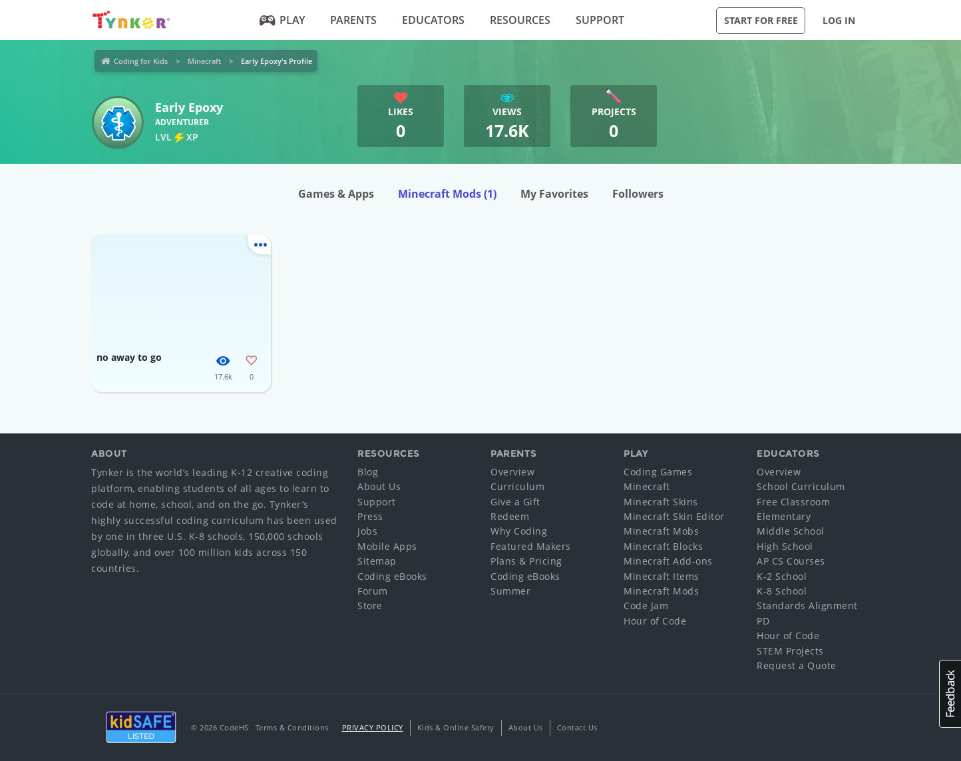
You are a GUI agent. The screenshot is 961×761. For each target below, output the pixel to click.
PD (763, 621)
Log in (839, 20)
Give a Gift (515, 501)
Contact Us (577, 727)
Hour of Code (655, 621)
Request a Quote (797, 665)
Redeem (509, 516)
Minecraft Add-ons (668, 561)
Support (600, 20)
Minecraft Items (661, 576)
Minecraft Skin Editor (674, 516)
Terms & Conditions (292, 727)
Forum (372, 591)
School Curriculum (801, 486)
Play (282, 20)
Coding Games (658, 471)
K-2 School (782, 576)
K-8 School (782, 591)
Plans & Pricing (526, 561)
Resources (520, 20)
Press (370, 516)
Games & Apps (336, 193)
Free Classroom (793, 501)
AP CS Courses (791, 561)
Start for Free (761, 20)
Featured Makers (530, 546)
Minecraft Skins (661, 501)
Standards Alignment (807, 605)
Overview (512, 471)
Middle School (791, 531)
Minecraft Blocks (663, 546)
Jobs (367, 531)
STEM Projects (790, 650)
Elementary (784, 516)
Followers (638, 193)
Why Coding (518, 531)
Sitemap (377, 561)
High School (785, 546)
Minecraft (204, 61)
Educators (433, 20)
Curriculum (517, 486)
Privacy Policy (372, 727)
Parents (353, 20)
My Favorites (554, 193)
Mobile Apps (387, 546)
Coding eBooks (392, 576)
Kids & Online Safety (455, 727)
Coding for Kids (141, 61)
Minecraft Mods (447, 193)
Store (370, 605)
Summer (510, 591)
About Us (379, 486)
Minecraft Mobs (661, 531)
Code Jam (646, 605)
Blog (367, 471)
